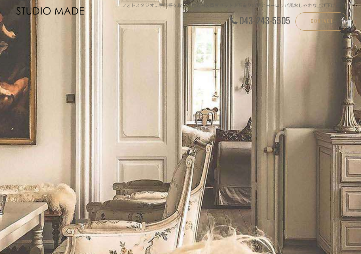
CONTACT (322, 20)
